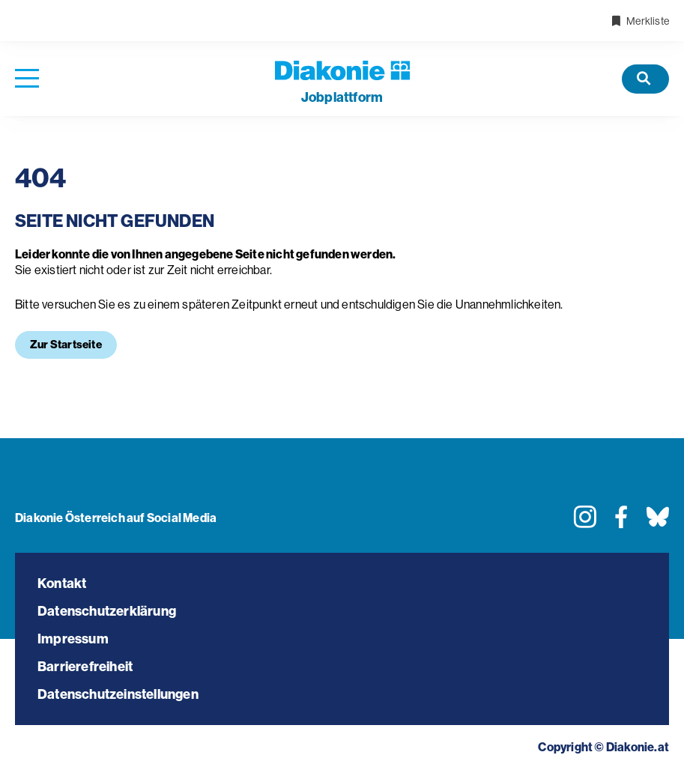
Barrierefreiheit (85, 666)
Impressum (73, 639)
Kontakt (61, 583)
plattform (342, 97)
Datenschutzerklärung (106, 611)
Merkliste (640, 21)
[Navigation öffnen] (27, 79)
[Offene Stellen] (645, 79)
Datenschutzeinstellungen (118, 694)
